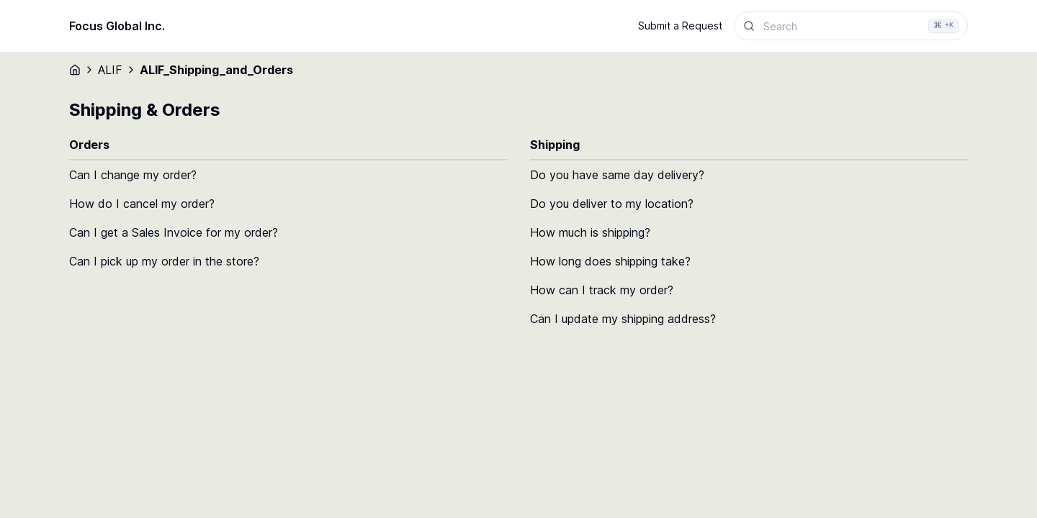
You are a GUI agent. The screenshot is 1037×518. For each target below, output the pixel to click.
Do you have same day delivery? (617, 175)
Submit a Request (680, 25)
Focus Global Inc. (117, 26)
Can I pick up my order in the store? (164, 261)
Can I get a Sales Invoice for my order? (173, 232)
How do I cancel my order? (142, 203)
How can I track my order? (601, 290)
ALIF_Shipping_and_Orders (216, 70)
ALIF (110, 70)
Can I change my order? (133, 175)
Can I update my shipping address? (623, 319)
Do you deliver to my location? (611, 203)
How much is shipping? (590, 232)
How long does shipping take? (610, 261)
